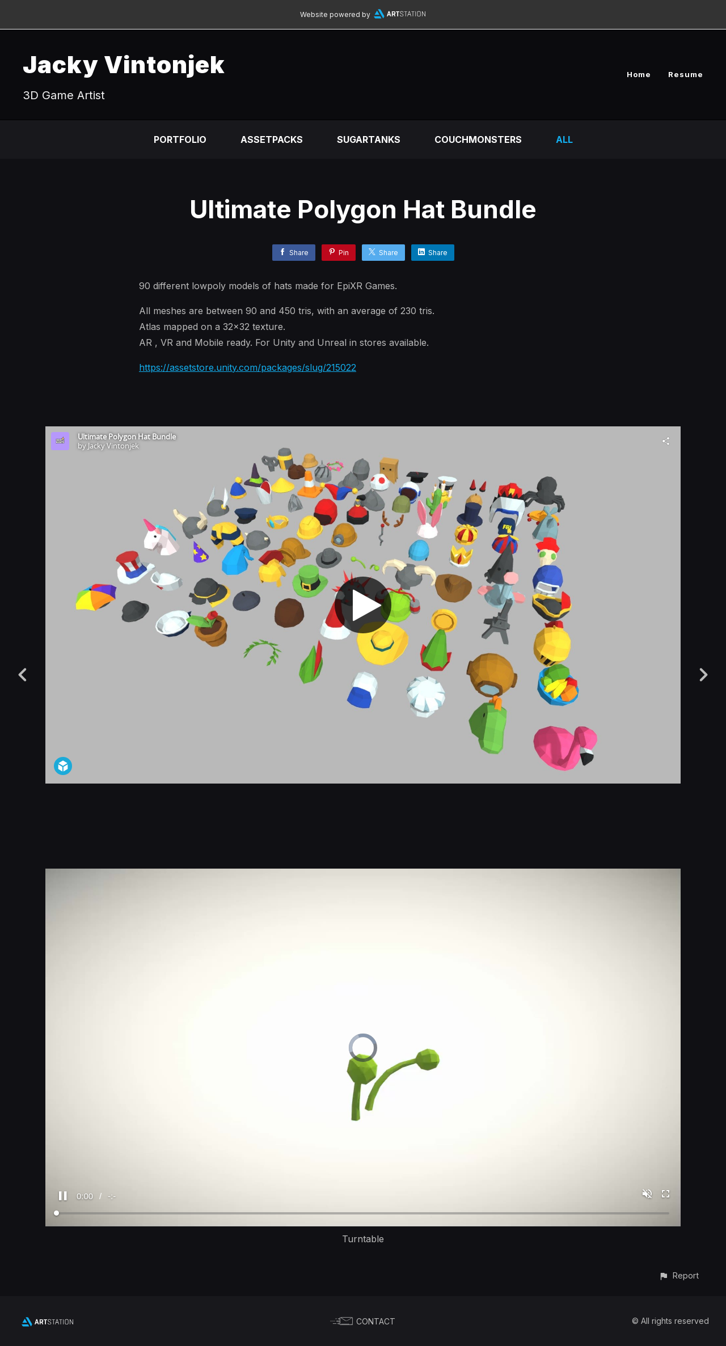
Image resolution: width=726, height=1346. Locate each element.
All (564, 139)
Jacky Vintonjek (124, 64)
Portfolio (180, 139)
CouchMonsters (478, 139)
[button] (678, 1275)
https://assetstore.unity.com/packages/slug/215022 (247, 367)
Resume (685, 74)
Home (639, 74)
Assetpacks (271, 139)
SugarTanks (368, 139)
